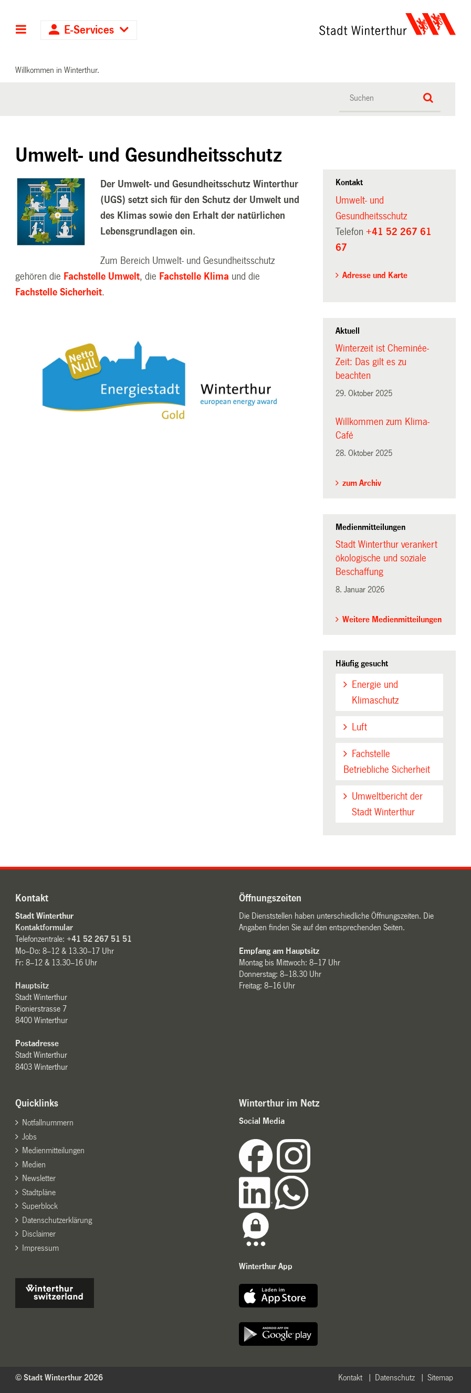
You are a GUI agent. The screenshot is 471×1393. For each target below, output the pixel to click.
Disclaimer (39, 1233)
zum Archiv (361, 482)
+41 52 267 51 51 (99, 938)
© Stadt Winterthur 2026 (59, 1377)
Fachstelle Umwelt (102, 276)
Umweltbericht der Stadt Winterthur (387, 804)
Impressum (40, 1247)
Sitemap (440, 1377)
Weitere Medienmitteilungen (392, 619)
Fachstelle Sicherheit (58, 292)
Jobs (29, 1136)
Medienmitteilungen (53, 1150)
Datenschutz (395, 1377)
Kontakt (350, 1377)
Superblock (40, 1205)
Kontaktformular (44, 927)
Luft (359, 727)
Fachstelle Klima (195, 276)
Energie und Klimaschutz (375, 692)
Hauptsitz (32, 985)
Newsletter (39, 1178)
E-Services (89, 30)
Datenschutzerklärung (57, 1220)
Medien (34, 1164)
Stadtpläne (39, 1192)
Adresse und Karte (374, 275)
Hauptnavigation (21, 30)
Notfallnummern (48, 1122)
